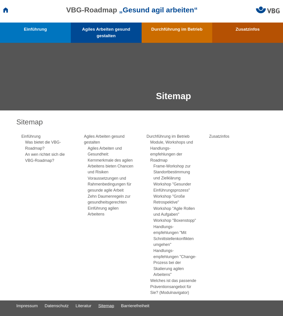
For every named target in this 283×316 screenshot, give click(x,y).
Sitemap (106, 305)
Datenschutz (57, 305)
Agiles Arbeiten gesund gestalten (106, 32)
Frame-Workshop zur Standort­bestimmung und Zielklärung (172, 172)
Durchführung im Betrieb (176, 29)
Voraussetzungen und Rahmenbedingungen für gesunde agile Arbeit (109, 184)
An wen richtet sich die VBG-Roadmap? (45, 157)
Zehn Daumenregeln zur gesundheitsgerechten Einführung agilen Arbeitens (109, 205)
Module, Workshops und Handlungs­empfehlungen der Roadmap (171, 151)
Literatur (83, 305)
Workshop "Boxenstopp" (174, 220)
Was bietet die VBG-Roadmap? (43, 145)
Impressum (27, 305)
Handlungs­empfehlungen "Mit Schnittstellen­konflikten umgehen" (173, 235)
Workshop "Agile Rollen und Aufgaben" (174, 211)
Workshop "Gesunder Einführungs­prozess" (172, 187)
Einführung (35, 29)
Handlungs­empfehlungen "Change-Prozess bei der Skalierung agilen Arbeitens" (174, 262)
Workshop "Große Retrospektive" (169, 199)
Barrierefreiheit (135, 305)
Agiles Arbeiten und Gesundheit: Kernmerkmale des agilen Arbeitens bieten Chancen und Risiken (110, 160)
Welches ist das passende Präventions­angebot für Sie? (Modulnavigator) (173, 286)
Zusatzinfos (248, 29)
